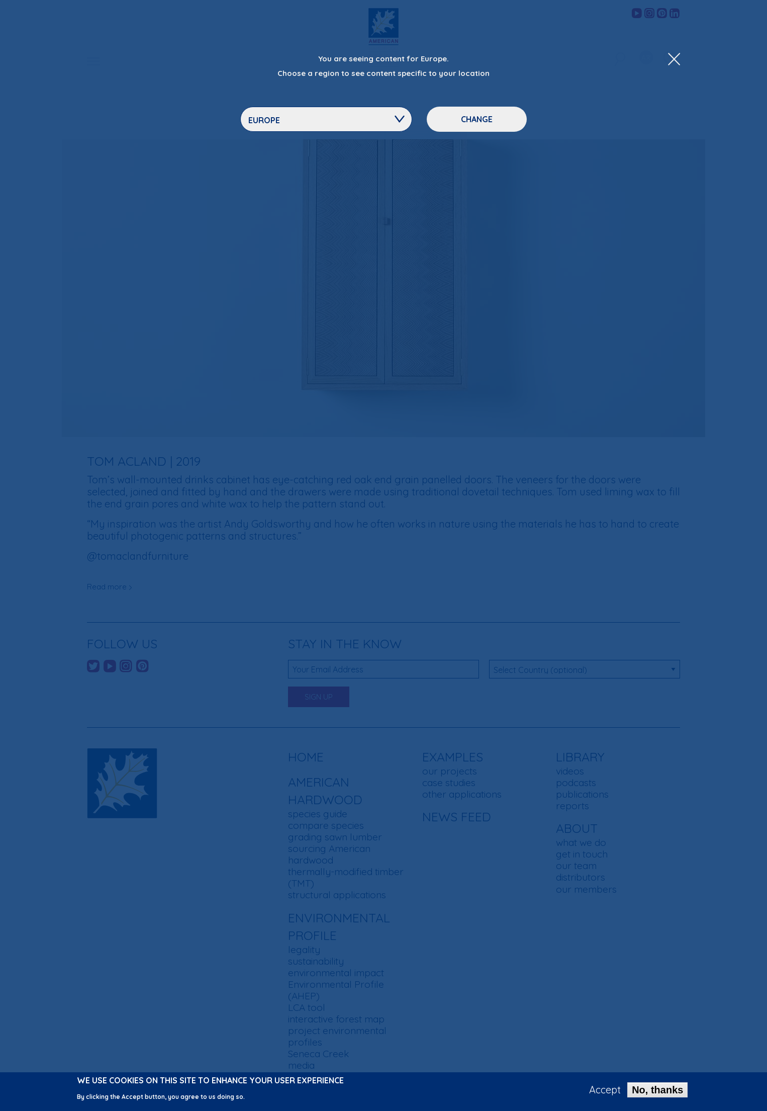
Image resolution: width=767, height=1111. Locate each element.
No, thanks (657, 1091)
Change (477, 119)
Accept (605, 1091)
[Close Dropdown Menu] (674, 59)
